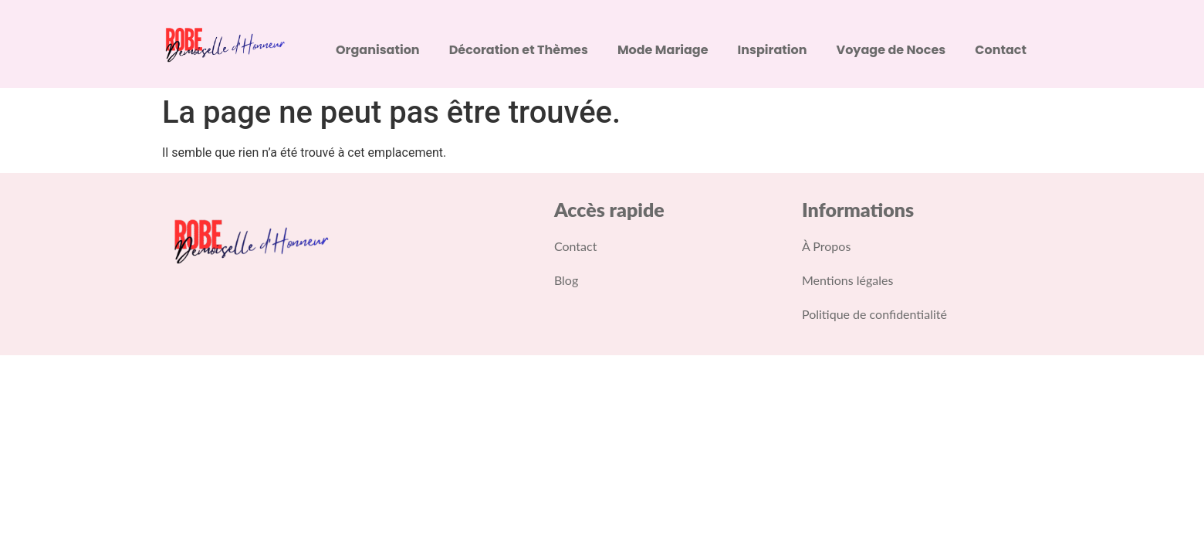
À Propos (826, 246)
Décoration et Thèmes (518, 50)
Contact (1000, 50)
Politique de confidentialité (874, 314)
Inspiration (772, 50)
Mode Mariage (663, 50)
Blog (566, 280)
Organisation (378, 50)
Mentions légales (847, 280)
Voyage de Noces (891, 50)
